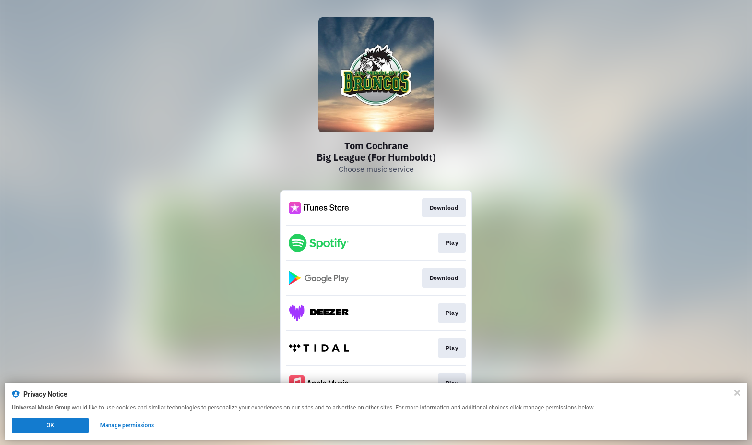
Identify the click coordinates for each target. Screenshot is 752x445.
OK (50, 425)
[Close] (737, 392)
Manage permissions (127, 425)
